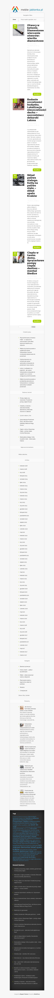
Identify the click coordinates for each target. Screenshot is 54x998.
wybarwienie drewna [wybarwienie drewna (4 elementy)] (23, 860)
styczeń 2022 (23, 545)
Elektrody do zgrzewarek (20, 910)
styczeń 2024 (23, 492)
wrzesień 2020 (24, 598)
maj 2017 (22, 648)
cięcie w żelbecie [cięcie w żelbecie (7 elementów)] (32, 818)
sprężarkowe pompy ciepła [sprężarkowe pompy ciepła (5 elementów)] (28, 849)
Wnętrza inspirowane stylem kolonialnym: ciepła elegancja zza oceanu (28, 748)
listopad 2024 (23, 475)
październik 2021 (24, 555)
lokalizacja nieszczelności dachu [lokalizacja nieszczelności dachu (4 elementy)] (33, 827)
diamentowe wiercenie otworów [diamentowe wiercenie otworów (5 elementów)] (23, 819)
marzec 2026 (23, 469)
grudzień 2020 (24, 588)
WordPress (37, 994)
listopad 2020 (23, 592)
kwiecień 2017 (23, 651)
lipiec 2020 (23, 605)
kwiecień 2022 (23, 535)
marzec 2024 (23, 489)
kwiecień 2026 (23, 466)
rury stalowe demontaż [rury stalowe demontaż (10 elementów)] (27, 846)
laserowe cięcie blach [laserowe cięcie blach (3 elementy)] (21, 827)
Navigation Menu (27, 15)
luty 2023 (22, 502)
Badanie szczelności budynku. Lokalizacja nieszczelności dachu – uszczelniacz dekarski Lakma (36, 110)
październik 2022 (24, 515)
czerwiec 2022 (24, 529)
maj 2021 (22, 572)
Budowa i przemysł (25, 666)
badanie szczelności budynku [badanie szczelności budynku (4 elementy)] (20, 816)
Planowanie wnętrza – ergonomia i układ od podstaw (26, 682)
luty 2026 (22, 472)
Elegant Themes (24, 994)
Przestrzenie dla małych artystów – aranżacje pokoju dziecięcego (28, 792)
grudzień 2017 (23, 635)
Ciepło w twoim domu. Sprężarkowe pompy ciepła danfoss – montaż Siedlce (35, 263)
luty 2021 (22, 582)
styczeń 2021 (23, 585)
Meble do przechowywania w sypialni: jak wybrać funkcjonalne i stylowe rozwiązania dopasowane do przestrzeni (28, 352)
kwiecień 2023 (23, 495)
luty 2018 (22, 628)
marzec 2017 (23, 655)
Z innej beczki (23, 690)
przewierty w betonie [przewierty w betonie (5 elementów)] (31, 845)
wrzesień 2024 (24, 479)
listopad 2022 (23, 512)
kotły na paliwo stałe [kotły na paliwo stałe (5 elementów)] (24, 825)
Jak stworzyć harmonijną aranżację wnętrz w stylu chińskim (28, 708)
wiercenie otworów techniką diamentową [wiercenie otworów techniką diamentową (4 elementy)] (23, 854)
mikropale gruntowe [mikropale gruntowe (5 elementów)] (24, 830)
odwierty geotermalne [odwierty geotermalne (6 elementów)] (31, 835)
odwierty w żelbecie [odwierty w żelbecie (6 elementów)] (34, 838)
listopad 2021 (23, 552)
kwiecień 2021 (23, 575)
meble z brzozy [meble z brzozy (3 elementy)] (26, 828)
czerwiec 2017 (23, 645)
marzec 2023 (23, 499)
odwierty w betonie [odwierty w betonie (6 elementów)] (19, 838)
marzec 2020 (23, 618)
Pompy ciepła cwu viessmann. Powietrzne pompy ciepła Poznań (26, 400)
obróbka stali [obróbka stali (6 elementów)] (23, 833)
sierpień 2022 (23, 522)
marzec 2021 (23, 578)
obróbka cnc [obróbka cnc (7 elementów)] (27, 832)
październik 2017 (24, 642)
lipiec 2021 (22, 565)
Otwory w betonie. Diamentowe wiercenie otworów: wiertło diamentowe (35, 33)
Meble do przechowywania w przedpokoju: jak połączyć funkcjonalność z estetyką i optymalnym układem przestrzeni (28, 383)
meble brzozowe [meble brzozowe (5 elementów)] (18, 828)
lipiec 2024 (23, 482)
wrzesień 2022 (24, 519)
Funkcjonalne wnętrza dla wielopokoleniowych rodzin (27, 725)
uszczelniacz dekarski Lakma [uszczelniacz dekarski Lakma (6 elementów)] (31, 853)
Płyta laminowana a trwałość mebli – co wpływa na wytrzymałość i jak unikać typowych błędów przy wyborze (27, 341)
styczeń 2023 (23, 505)
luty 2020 (22, 622)
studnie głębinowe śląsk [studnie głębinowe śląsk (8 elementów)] (23, 851)
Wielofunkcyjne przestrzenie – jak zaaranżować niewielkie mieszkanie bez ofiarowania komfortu (27, 769)
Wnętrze (22, 687)
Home (14, 19)
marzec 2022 (23, 539)
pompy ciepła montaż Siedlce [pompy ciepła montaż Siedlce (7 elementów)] (24, 842)
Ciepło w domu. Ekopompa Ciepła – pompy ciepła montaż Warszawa (27, 431)
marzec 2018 (23, 625)
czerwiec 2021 (23, 568)
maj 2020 (22, 612)
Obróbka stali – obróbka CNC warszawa (24, 954)
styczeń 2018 (23, 632)
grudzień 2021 (23, 549)
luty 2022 (22, 542)
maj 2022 (22, 532)
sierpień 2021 (23, 562)
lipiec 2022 (23, 525)
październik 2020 (24, 595)
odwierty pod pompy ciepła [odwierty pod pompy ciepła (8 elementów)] (24, 836)
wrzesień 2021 (23, 558)
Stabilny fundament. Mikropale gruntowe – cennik (27, 914)
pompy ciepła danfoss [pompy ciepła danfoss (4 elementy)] (34, 840)
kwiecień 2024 (23, 485)
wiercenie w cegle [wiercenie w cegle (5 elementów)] (28, 859)
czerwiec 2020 (24, 608)
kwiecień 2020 (23, 615)
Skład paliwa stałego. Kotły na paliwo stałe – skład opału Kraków (32, 185)
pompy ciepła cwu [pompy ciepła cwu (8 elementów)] (21, 840)
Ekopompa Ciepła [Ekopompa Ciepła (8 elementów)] (20, 821)
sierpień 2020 (23, 602)
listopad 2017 (23, 638)
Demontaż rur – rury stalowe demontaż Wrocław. (27, 958)
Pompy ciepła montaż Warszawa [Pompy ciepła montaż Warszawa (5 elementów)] (27, 842)
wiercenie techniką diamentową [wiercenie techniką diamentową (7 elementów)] (24, 858)
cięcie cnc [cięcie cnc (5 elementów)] (22, 818)
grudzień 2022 (23, 509)
